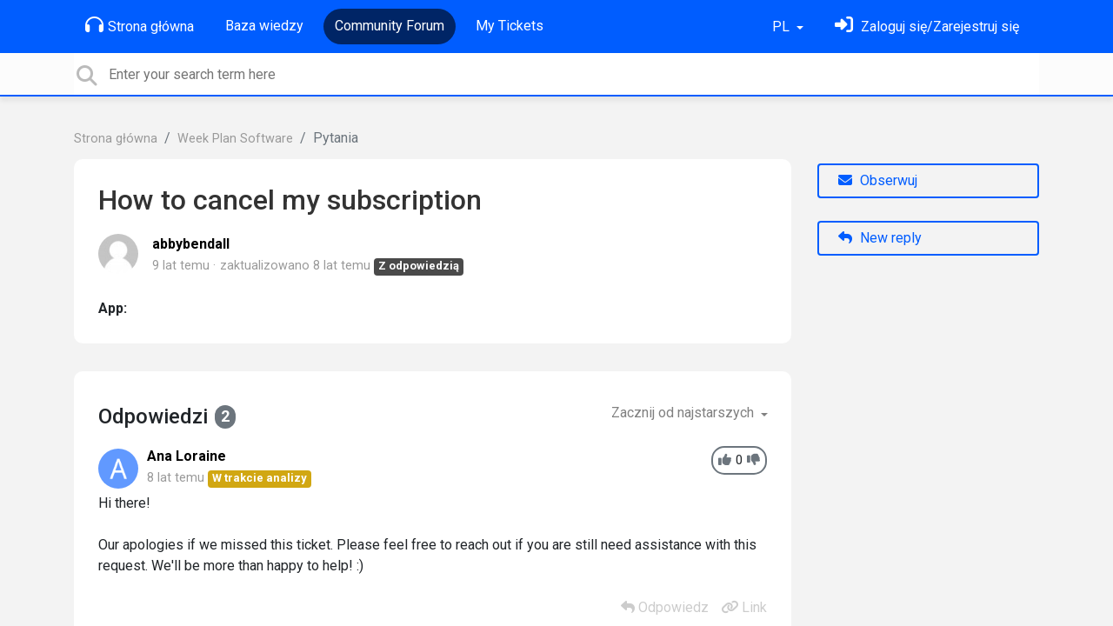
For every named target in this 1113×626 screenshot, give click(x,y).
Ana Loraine (186, 456)
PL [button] (782, 26)
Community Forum (389, 25)
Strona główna (139, 25)
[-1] (753, 460)
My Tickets (509, 25)
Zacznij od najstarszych (684, 412)
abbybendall (191, 244)
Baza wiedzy (264, 25)
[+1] (724, 460)
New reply (880, 238)
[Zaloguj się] (927, 26)
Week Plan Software (235, 138)
